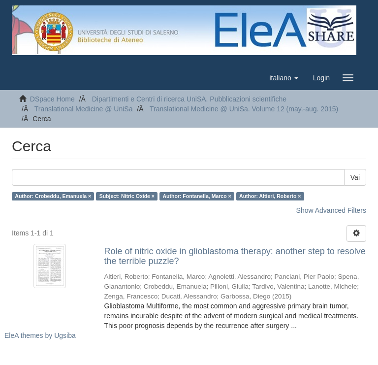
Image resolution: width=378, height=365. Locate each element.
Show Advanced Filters (331, 210)
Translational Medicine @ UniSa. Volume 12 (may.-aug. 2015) (244, 109)
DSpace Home (52, 99)
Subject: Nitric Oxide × (127, 196)
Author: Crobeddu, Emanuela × (53, 196)
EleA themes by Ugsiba (40, 335)
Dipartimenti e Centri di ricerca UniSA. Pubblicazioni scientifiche (189, 99)
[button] (283, 78)
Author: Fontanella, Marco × (196, 196)
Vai (355, 177)
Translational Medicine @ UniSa (83, 109)
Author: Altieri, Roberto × (270, 196)
